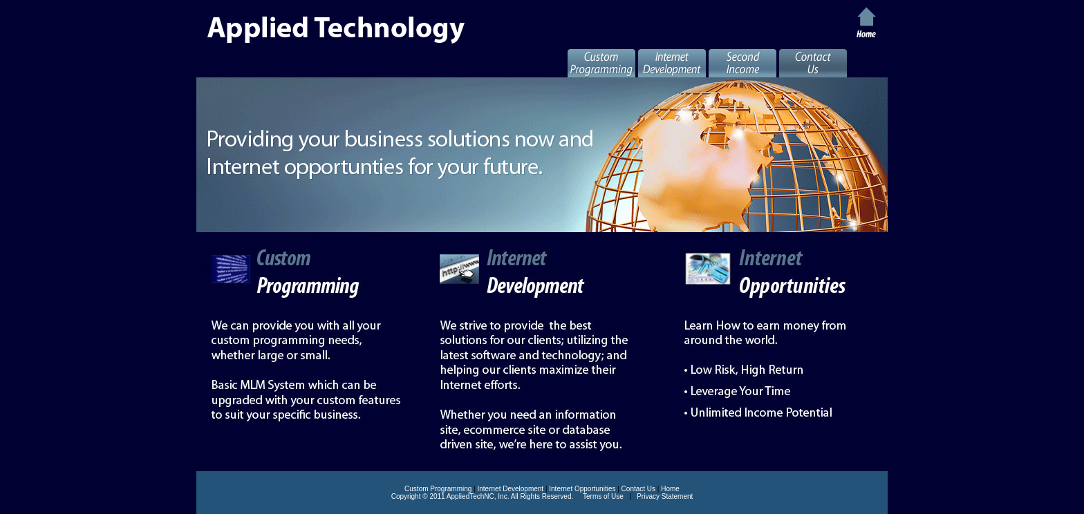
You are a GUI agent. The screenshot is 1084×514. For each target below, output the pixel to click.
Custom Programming (437, 489)
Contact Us (638, 489)
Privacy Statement (665, 496)
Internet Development (511, 489)
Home (670, 489)
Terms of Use (603, 496)
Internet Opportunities (582, 489)
